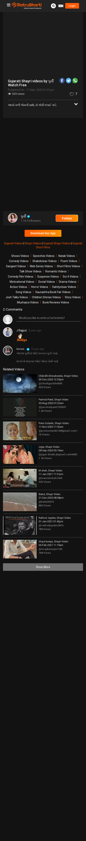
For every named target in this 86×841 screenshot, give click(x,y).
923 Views (45, 387)
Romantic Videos (56, 271)
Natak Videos (66, 255)
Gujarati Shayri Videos (57, 243)
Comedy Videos (19, 261)
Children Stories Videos (46, 297)
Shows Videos (20, 255)
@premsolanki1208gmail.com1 (58, 430)
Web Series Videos (41, 266)
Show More (43, 567)
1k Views (44, 434)
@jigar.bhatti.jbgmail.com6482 (58, 454)
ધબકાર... (23, 349)
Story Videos (73, 297)
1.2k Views (45, 410)
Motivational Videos (22, 281)
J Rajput (21, 330)
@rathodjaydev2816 (51, 525)
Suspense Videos (48, 276)
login (72, 5)
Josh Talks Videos (17, 297)
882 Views (45, 505)
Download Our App (43, 233)
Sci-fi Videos (70, 276)
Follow (67, 218)
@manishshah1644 (50, 478)
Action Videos (18, 286)
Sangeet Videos (16, 266)
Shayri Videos (33, 243)
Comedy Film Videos (20, 276)
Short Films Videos (68, 266)
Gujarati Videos (13, 243)
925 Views (45, 481)
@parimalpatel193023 (52, 407)
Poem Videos (69, 261)
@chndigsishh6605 (50, 383)
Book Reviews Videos (56, 302)
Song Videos (23, 292)
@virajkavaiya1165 (50, 549)
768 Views (45, 552)
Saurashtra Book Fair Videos (53, 292)
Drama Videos (67, 281)
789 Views (45, 529)
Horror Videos (39, 286)
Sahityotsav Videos (64, 286)
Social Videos (46, 281)
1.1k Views (45, 458)
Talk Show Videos (30, 271)
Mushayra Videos (28, 302)
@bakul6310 (46, 501)
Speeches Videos (43, 255)
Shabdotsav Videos (44, 261)
